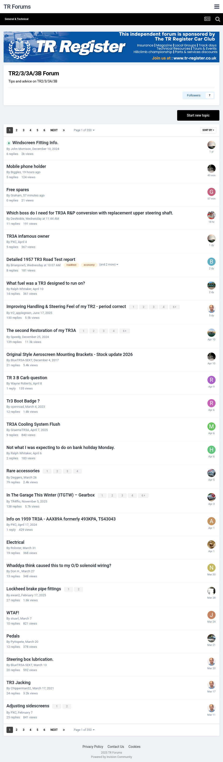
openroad (17, 406)
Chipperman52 (21, 687)
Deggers (16, 476)
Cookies (134, 745)
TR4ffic (15, 500)
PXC (13, 242)
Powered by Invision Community (111, 755)
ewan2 (15, 594)
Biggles (16, 172)
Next (54, 130)
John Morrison (21, 149)
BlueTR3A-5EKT (21, 359)
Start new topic (198, 115)
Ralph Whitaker (21, 289)
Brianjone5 (18, 265)
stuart (15, 617)
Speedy (16, 336)
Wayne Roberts (21, 383)
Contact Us (116, 745)
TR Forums (17, 6)
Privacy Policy (93, 745)
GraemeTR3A (20, 429)
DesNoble (17, 218)
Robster (16, 547)
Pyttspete (17, 640)
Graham (16, 195)
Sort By (208, 130)
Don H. (15, 570)
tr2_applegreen (21, 312)
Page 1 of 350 (84, 130)
